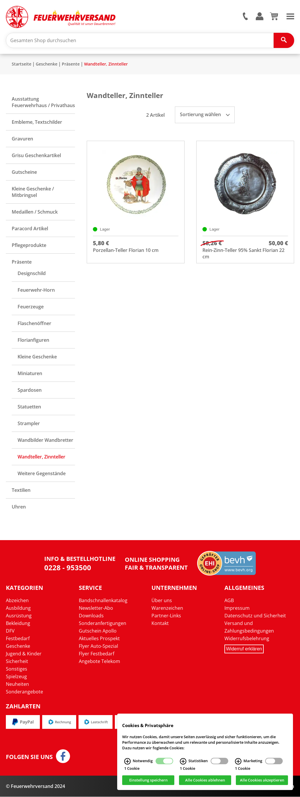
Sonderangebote (24, 692)
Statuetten (29, 407)
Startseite (21, 64)
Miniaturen (30, 373)
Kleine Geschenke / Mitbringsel (33, 192)
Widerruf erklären (244, 649)
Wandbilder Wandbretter (45, 440)
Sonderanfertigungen (102, 623)
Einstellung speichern (148, 780)
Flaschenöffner (34, 323)
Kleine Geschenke (37, 357)
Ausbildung (18, 608)
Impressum (237, 608)
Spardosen (30, 390)
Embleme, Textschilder (37, 122)
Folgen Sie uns (29, 757)
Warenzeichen (167, 608)
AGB (229, 600)
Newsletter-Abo (96, 608)
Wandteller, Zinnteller (106, 64)
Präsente (71, 64)
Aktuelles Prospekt (99, 638)
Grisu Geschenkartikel (36, 155)
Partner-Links (166, 616)
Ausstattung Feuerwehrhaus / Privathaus (43, 102)
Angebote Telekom (99, 661)
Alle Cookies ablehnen (205, 780)
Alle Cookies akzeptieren (262, 780)
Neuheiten (17, 684)
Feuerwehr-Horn (36, 290)
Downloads (91, 616)
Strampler (29, 423)
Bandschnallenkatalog (103, 600)
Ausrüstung (19, 616)
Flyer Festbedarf (96, 654)
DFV (10, 631)
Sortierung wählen (205, 114)
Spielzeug (16, 677)
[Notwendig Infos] (127, 761)
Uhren (19, 507)
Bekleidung (18, 623)
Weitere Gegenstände (42, 473)
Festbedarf (18, 638)
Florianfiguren (33, 340)
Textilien (21, 490)
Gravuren (22, 139)
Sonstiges (16, 669)
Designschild (32, 273)
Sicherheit (17, 661)
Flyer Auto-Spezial (98, 646)
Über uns (161, 600)
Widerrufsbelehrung (246, 638)
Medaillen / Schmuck (35, 212)
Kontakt (160, 623)
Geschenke (46, 64)
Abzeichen (17, 600)
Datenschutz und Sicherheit (255, 616)
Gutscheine (24, 172)
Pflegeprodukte (29, 245)
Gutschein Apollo (98, 631)
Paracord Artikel (30, 229)
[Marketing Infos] (238, 761)
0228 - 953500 (67, 568)
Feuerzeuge (31, 307)
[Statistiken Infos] (183, 761)
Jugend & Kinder (24, 654)
